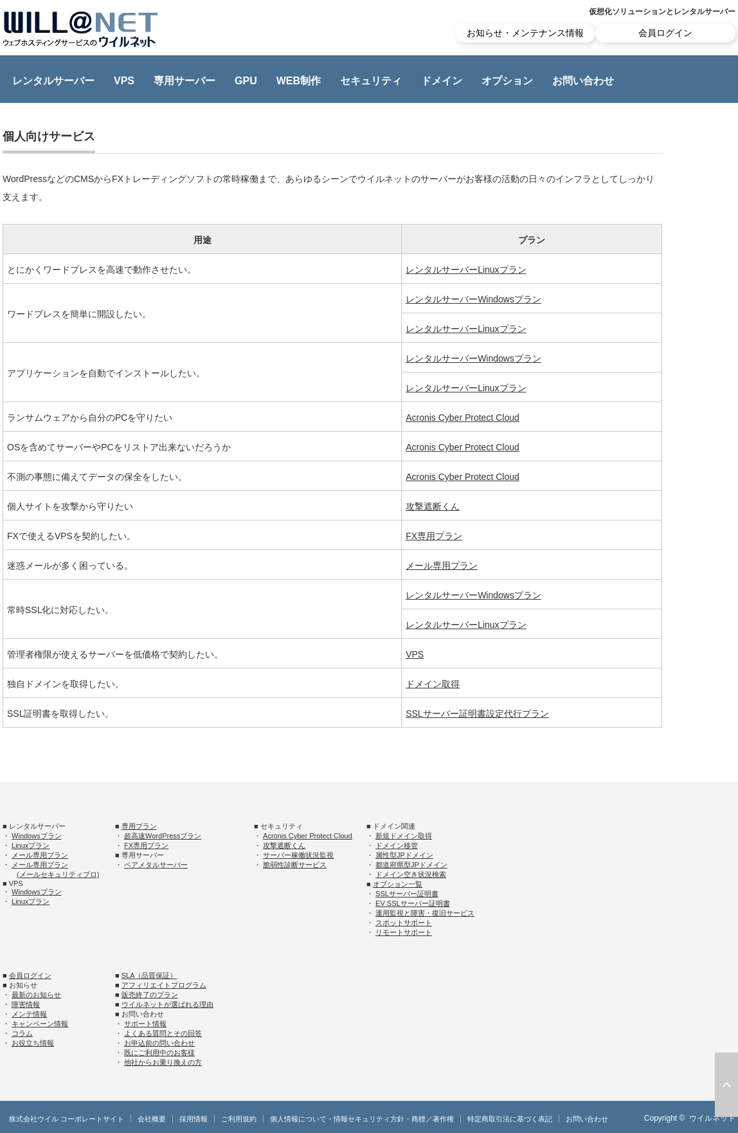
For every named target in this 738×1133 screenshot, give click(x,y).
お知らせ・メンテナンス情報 (525, 33)
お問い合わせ (583, 80)
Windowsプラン (37, 836)
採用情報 (193, 1119)
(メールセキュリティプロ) (58, 874)
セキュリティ (371, 80)
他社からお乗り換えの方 (163, 1062)
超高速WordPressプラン (162, 836)
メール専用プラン (442, 565)
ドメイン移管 (396, 845)
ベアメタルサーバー (156, 865)
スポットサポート (403, 922)
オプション (507, 80)
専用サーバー (184, 80)
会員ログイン (665, 33)
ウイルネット (712, 1118)
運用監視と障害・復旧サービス (424, 913)
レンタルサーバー (53, 80)
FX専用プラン (434, 536)
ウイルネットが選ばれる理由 (167, 1004)
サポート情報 (145, 1023)
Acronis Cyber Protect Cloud (462, 417)
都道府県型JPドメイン (411, 865)
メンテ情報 (29, 1014)
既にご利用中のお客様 (159, 1052)
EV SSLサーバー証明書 (412, 903)
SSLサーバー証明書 (406, 894)
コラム (22, 1033)
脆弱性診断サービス (295, 865)
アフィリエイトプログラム (164, 985)
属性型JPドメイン (404, 855)
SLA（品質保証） (149, 975)
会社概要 (152, 1119)
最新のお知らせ (36, 995)
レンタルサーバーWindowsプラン (473, 299)
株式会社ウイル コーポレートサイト (66, 1119)
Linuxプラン (31, 845)
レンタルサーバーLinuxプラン (466, 269)
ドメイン (441, 80)
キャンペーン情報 (40, 1023)
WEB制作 (298, 80)
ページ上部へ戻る (726, 1085)
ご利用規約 (238, 1119)
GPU (246, 80)
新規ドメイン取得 (403, 836)
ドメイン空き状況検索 (410, 874)
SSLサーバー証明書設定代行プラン (477, 713)
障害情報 (26, 1004)
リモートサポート (403, 932)
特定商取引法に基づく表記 (509, 1119)
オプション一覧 (397, 884)
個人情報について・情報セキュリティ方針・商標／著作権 (362, 1119)
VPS (124, 80)
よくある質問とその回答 (163, 1033)
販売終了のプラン (150, 995)
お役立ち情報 (33, 1043)
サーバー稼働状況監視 (298, 855)
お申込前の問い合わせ (159, 1043)
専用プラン (139, 826)
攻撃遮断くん (433, 506)
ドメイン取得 (433, 684)
